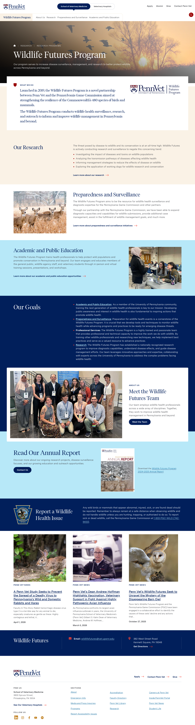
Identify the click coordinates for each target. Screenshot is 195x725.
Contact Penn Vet (183, 6)
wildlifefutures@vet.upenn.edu (97, 638)
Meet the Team (139, 422)
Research (51, 17)
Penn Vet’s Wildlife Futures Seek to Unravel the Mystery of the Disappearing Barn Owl (153, 595)
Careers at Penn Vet (159, 692)
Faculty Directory (118, 698)
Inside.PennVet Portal (159, 698)
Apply (150, 6)
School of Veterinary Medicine (74, 6)
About (74, 692)
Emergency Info (78, 698)
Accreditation (116, 692)
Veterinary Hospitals (102, 6)
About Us (40, 17)
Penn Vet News (22, 585)
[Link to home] (14, 7)
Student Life (155, 708)
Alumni (159, 6)
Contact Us (22, 470)
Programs (75, 708)
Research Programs (49, 46)
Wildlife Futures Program (17, 17)
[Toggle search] (191, 15)
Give (168, 6)
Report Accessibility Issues (84, 714)
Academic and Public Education (104, 17)
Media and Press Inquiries (83, 703)
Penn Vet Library (118, 703)
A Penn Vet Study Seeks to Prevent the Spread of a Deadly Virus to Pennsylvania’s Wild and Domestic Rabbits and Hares (38, 597)
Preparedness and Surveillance (72, 17)
